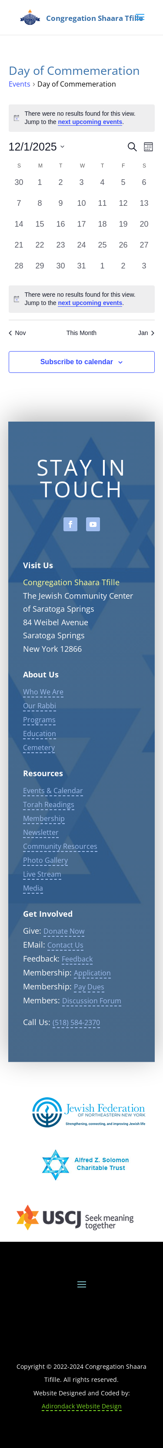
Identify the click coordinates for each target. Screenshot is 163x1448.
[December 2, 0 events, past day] (60, 187)
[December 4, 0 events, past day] (102, 187)
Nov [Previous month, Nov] (17, 332)
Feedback (77, 983)
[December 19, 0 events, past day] (123, 228)
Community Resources (60, 870)
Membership (44, 842)
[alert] (82, 299)
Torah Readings (48, 828)
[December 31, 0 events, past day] (81, 270)
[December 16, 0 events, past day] (60, 228)
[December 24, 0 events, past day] (81, 249)
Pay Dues (89, 1011)
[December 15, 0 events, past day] (40, 228)
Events (19, 84)
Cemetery (39, 771)
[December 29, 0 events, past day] (40, 270)
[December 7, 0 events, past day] (19, 208)
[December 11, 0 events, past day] (102, 208)
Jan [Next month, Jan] (146, 332)
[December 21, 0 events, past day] (19, 249)
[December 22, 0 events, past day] (40, 249)
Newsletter (41, 856)
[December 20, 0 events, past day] (144, 228)
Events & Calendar (53, 814)
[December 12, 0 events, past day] (123, 208)
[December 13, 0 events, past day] (144, 208)
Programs (39, 743)
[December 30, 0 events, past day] (60, 270)
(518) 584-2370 (76, 1046)
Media (33, 912)
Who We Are (43, 716)
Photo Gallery (45, 884)
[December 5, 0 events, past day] (123, 187)
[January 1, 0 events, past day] (102, 270)
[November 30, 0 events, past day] (19, 187)
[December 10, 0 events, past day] (81, 208)
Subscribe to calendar (76, 361)
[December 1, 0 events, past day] (40, 187)
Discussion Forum (91, 1024)
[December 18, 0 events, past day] (102, 228)
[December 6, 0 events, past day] (144, 187)
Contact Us (65, 969)
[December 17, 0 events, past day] (81, 228)
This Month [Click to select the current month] (81, 332)
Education (39, 757)
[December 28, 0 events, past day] (19, 270)
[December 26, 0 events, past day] (123, 249)
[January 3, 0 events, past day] (144, 270)
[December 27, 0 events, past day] (144, 249)
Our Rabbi (39, 729)
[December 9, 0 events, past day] (60, 208)
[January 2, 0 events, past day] (123, 270)
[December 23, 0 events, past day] (60, 249)
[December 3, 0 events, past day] (81, 187)
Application (92, 997)
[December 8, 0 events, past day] (40, 208)
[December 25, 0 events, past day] (102, 249)
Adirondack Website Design (82, 1406)
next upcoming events (90, 121)
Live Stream (42, 898)
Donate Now (63, 955)
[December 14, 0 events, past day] (19, 228)
